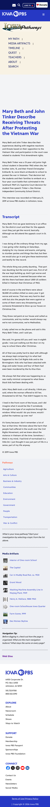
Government (9, 505)
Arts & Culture (10, 475)
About (12, 62)
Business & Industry (12, 481)
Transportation (10, 517)
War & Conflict (10, 523)
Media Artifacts (19, 43)
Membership (11, 741)
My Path (13, 38)
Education (8, 493)
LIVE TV (28, 5)
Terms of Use (18, 798)
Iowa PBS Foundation (15, 753)
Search (13, 66)
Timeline (14, 48)
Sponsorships (12, 749)
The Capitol (15, 567)
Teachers (14, 57)
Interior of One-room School (23, 560)
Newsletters (11, 783)
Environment (9, 499)
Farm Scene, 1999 (18, 613)
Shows (9, 719)
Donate (42, 4)
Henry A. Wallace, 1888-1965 (23, 599)
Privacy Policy (31, 798)
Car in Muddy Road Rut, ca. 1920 (24, 575)
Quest (12, 52)
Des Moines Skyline (19, 621)
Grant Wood (15, 582)
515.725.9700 (11, 690)
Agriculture (8, 469)
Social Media (12, 788)
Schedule (10, 715)
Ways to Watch (13, 723)
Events (9, 779)
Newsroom (11, 711)
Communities (9, 487)
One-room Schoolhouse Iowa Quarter (27, 606)
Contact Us (11, 775)
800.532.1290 (11, 694)
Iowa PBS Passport (14, 745)
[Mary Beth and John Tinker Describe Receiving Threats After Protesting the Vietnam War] (25, 91)
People (6, 511)
